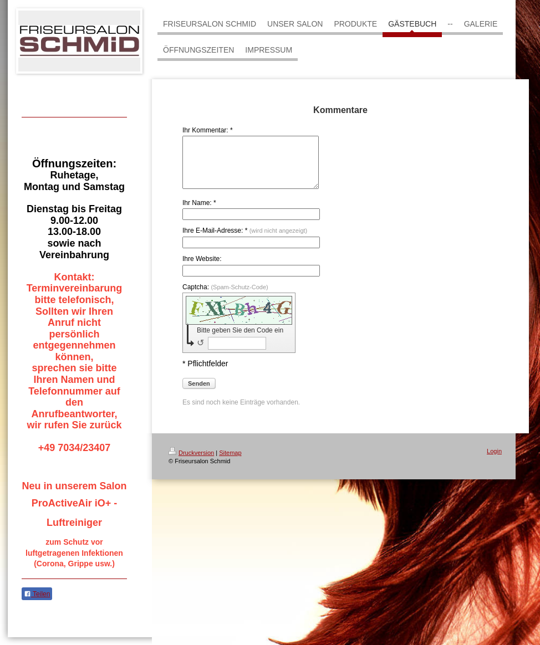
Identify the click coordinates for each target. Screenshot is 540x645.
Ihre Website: (201, 269)
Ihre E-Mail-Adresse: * (244, 240)
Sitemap (230, 462)
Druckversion (191, 462)
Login (494, 461)
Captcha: (225, 297)
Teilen (37, 594)
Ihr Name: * (199, 213)
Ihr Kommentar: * (207, 130)
